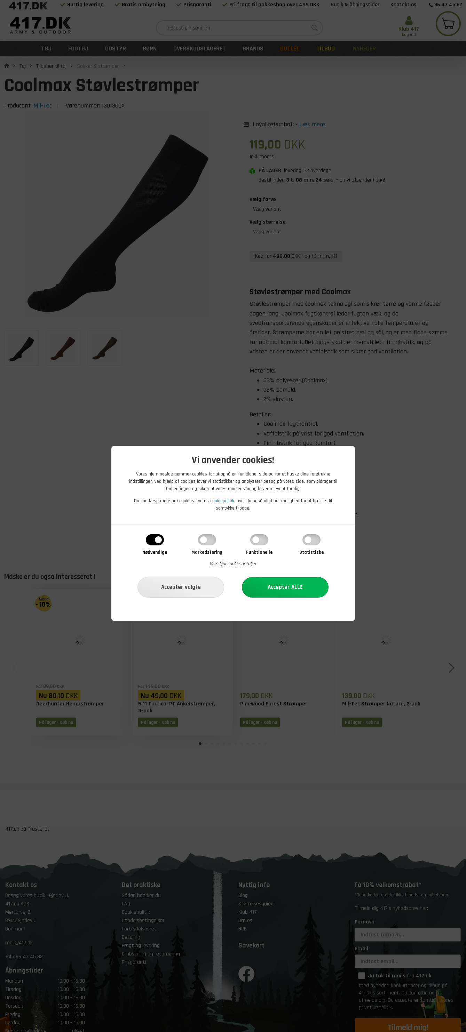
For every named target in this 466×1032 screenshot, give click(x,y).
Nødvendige (154, 552)
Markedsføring (206, 552)
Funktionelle (259, 552)
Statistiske (311, 552)
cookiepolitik (222, 501)
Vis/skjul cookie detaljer (233, 564)
